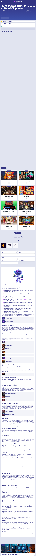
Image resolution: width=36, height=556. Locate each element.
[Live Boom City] (26, 177)
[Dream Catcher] (26, 223)
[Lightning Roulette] (9, 193)
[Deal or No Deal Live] (26, 208)
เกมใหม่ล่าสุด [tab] (9, 168)
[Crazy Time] (9, 177)
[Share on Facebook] (4, 18)
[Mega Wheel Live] (26, 193)
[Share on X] (2, 18)
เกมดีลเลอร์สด (25, 299)
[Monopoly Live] (9, 223)
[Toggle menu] (1, 2)
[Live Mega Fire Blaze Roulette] (9, 208)
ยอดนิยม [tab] (3, 168)
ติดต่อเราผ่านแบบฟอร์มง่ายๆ (20, 533)
